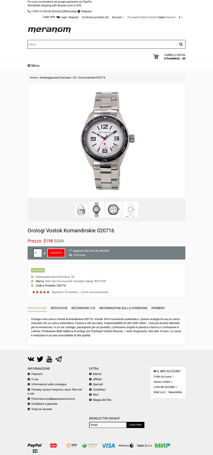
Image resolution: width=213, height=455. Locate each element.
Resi (95, 394)
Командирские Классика (55, 77)
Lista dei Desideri (164, 387)
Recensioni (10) (83, 308)
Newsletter (175, 392)
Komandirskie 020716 (92, 77)
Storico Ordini (162, 381)
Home (33, 77)
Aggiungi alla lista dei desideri (91, 250)
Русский (133, 17)
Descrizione (37, 308)
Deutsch (171, 17)
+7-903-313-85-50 (40, 11)
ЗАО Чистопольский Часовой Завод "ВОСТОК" (75, 281)
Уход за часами (41, 409)
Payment (158, 308)
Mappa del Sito (102, 399)
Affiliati (97, 379)
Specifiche (59, 308)
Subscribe (135, 424)
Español (152, 17)
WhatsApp (70, 11)
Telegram (86, 11)
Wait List (159, 392)
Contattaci (99, 389)
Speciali (98, 384)
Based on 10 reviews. (65, 292)
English (142, 17)
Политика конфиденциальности (53, 398)
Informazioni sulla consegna (123, 308)
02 (74, 77)
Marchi (97, 374)
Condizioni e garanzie (44, 403)
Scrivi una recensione (95, 292)
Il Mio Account (162, 376)
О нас (35, 379)
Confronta (79, 255)
